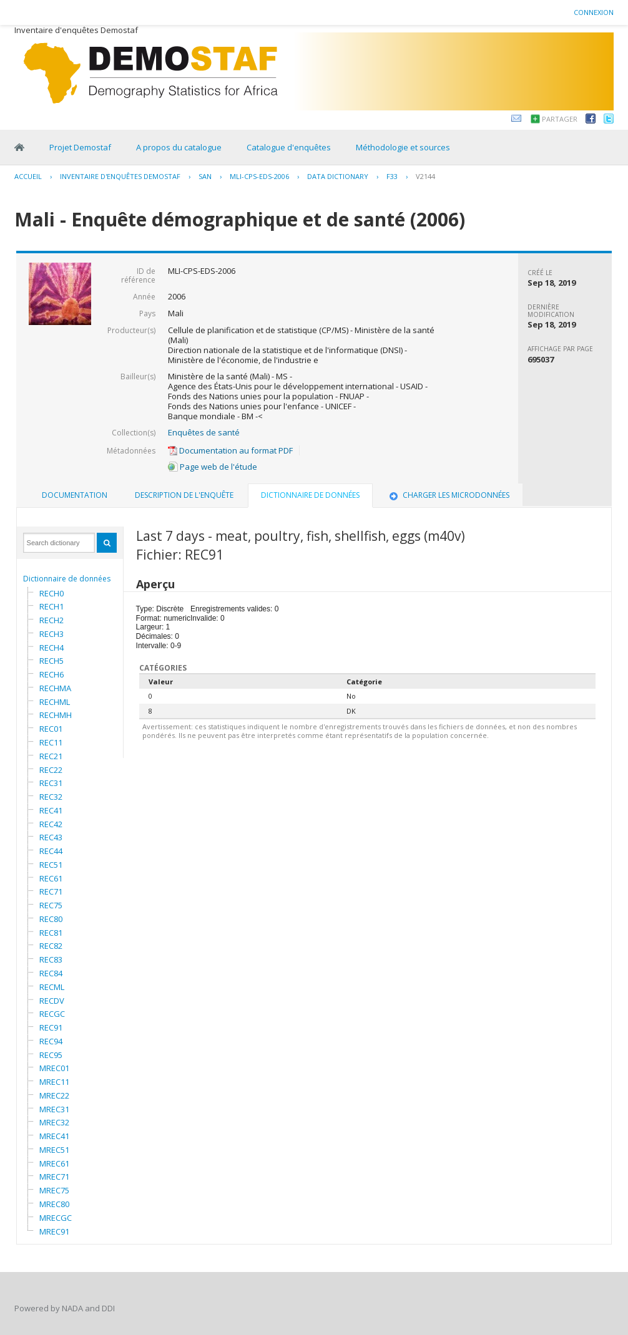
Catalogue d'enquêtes (289, 147)
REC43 (50, 837)
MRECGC (55, 1218)
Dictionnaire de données (66, 578)
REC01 (50, 729)
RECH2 (51, 620)
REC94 (50, 1041)
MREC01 (54, 1068)
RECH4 (51, 648)
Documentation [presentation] (74, 495)
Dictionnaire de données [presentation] (310, 495)
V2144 (425, 176)
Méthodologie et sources (403, 147)
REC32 (50, 797)
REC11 (50, 742)
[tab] (74, 495)
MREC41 (54, 1136)
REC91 (50, 1027)
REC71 (50, 891)
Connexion (594, 12)
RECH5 (51, 661)
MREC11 (54, 1082)
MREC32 (54, 1122)
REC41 (50, 810)
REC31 (50, 783)
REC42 (50, 824)
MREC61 (54, 1163)
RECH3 (51, 634)
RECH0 (51, 593)
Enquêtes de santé (204, 432)
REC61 (50, 878)
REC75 (50, 905)
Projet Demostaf (80, 147)
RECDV (51, 1001)
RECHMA (55, 688)
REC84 (50, 973)
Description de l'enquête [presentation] (184, 495)
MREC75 (54, 1190)
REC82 (50, 946)
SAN (205, 176)
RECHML (54, 702)
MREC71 (54, 1177)
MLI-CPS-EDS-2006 (259, 176)
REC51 (50, 865)
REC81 (50, 933)
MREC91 (54, 1231)
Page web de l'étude (212, 466)
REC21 (50, 756)
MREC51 (54, 1150)
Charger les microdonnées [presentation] (448, 495)
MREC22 (54, 1095)
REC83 (50, 959)
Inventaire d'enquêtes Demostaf (120, 176)
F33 (392, 176)
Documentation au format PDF (230, 450)
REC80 (50, 919)
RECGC (52, 1014)
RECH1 (51, 606)
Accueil (28, 176)
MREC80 (54, 1204)
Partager (559, 119)
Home (19, 147)
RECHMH (55, 715)
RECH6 (51, 674)
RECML (51, 987)
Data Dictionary (337, 176)
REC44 (50, 851)
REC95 (50, 1055)
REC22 (50, 770)
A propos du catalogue (179, 147)
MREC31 (54, 1109)
